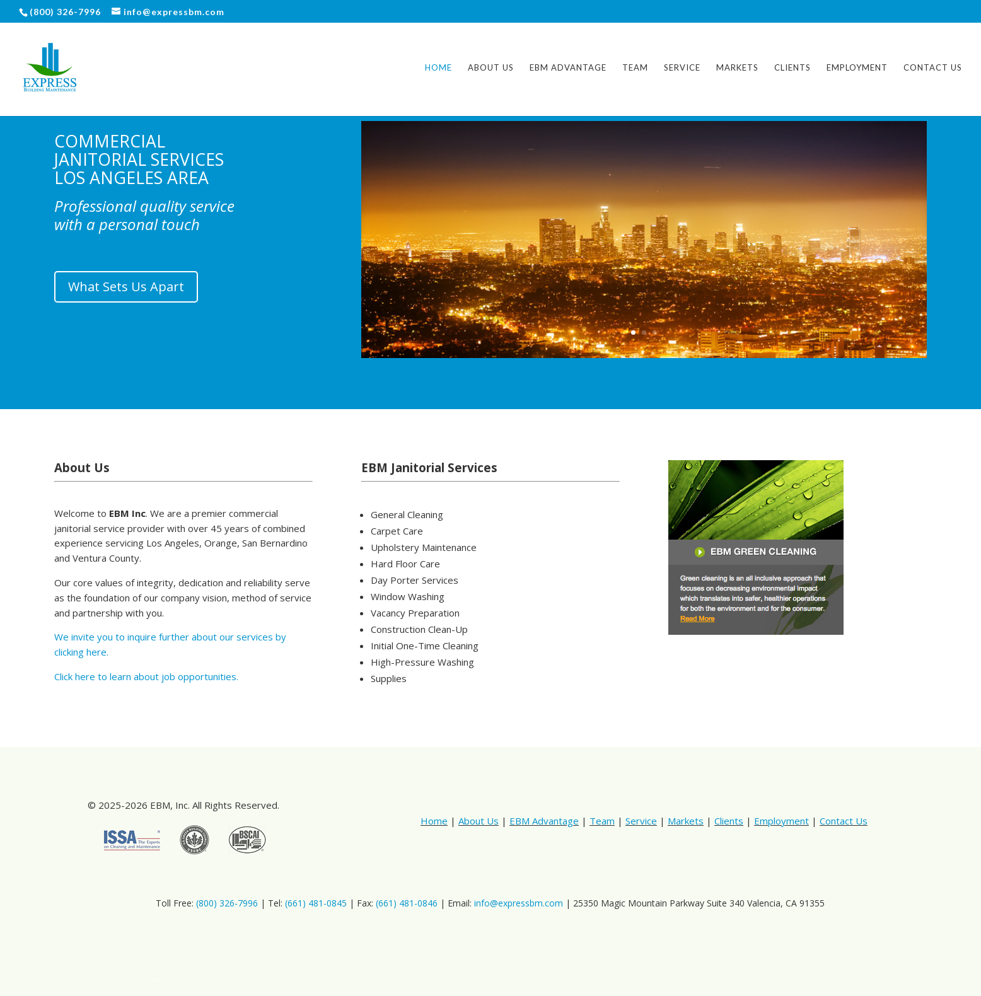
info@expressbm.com (518, 903)
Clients (792, 67)
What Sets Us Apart (126, 286)
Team (635, 67)
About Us (491, 67)
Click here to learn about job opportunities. (146, 676)
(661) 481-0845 (316, 903)
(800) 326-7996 (227, 903)
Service (682, 67)
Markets (737, 67)
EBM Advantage (568, 67)
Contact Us (932, 67)
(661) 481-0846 (407, 903)
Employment (857, 67)
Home (438, 67)
